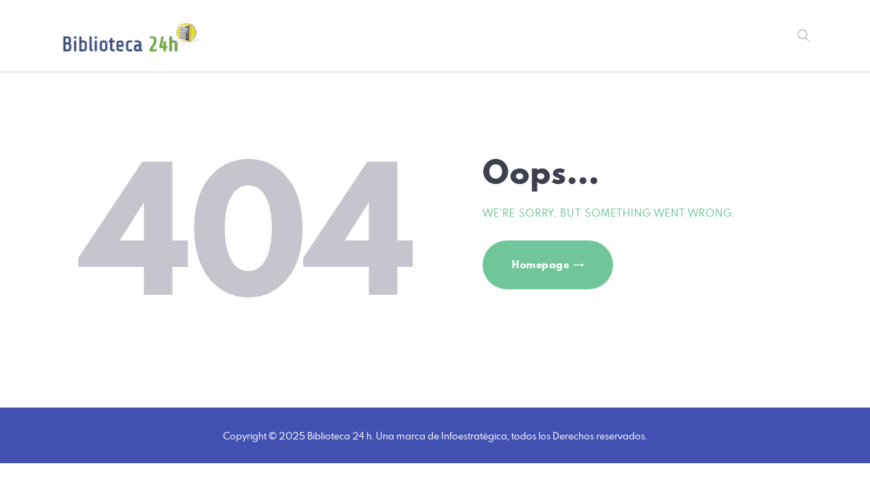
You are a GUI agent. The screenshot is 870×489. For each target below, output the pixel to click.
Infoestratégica (474, 435)
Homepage (540, 264)
